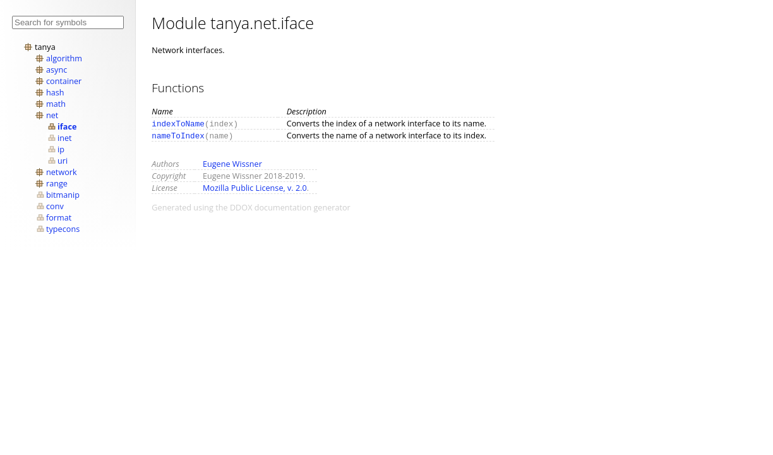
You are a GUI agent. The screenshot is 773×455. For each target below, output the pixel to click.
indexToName (178, 123)
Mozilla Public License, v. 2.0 (255, 187)
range (57, 183)
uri (62, 160)
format (58, 217)
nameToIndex (178, 135)
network (61, 172)
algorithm (64, 58)
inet (64, 137)
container (63, 81)
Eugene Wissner (232, 163)
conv (55, 206)
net (52, 115)
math (56, 103)
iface (66, 126)
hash (55, 92)
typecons (63, 228)
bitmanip (63, 194)
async (56, 69)
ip (60, 149)
